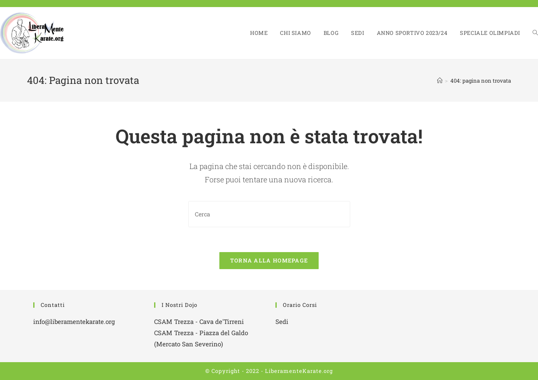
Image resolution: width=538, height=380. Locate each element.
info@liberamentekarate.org (74, 321)
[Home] (439, 80)
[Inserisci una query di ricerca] (269, 214)
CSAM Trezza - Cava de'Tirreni (199, 321)
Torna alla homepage (269, 260)
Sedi (281, 321)
